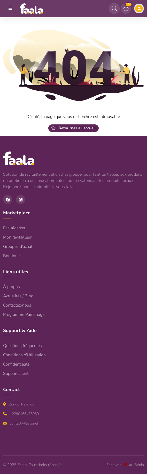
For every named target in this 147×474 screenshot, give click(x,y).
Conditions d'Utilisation (24, 355)
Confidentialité (16, 364)
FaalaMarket (14, 228)
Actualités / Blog (18, 296)
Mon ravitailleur (17, 237)
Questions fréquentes (22, 346)
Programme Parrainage (23, 314)
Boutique (11, 256)
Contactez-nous (17, 305)
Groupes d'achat (17, 246)
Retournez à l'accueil (73, 128)
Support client (15, 373)
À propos (11, 287)
